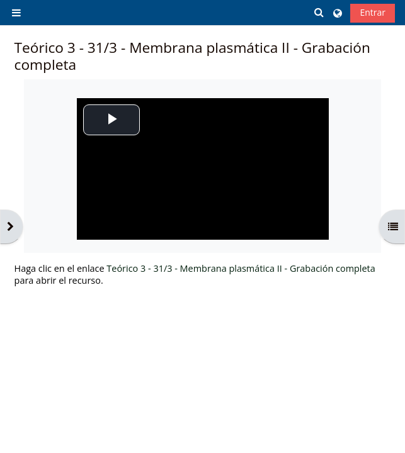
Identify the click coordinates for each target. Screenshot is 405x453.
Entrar (372, 12)
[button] (320, 12)
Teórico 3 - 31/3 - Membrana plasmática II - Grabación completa (240, 268)
